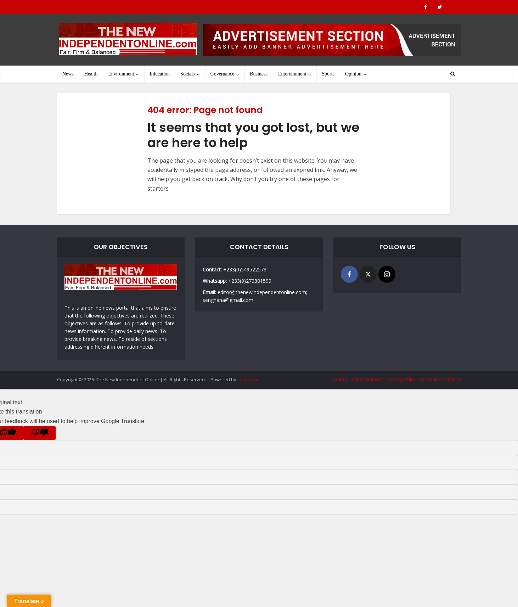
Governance (222, 74)
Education (160, 74)
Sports (328, 74)
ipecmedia (248, 379)
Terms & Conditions (440, 379)
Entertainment (292, 74)
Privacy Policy (401, 379)
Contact (340, 379)
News (68, 74)
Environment (121, 74)
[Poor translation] (40, 433)
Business (259, 74)
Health (90, 74)
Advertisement (367, 379)
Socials (187, 74)
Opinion (353, 74)
